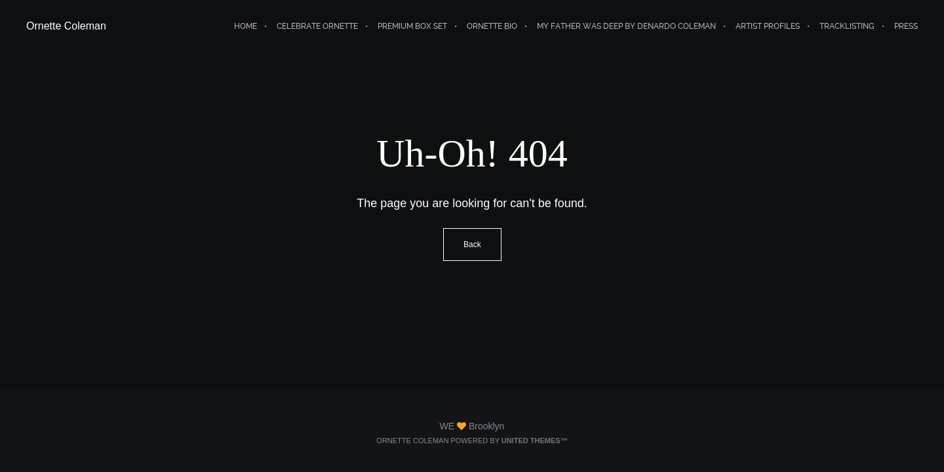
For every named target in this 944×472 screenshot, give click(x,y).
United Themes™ (535, 440)
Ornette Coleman (66, 25)
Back (472, 244)
